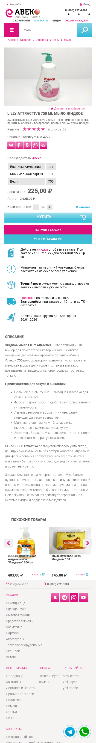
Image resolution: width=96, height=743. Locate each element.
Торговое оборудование (24, 645)
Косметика (14, 627)
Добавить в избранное (69, 108)
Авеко (12, 39)
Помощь (12, 706)
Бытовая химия (18, 615)
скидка (42, 249)
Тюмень (44, 682)
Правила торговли (20, 694)
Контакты (41, 20)
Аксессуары (15, 639)
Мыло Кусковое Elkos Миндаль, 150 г (66, 557)
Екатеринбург (48, 676)
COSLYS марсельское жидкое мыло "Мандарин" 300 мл (22, 559)
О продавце (14, 676)
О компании (21, 20)
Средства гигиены (47, 39)
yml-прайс (70, 688)
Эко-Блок (13, 651)
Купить (62, 218)
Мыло (68, 39)
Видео (56, 20)
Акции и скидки (76, 20)
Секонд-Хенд (15, 603)
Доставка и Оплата (20, 688)
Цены (10, 718)
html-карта (71, 676)
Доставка (27, 298)
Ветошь (11, 657)
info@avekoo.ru (19, 584)
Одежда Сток (16, 609)
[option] (48, 76)
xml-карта (70, 682)
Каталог (25, 39)
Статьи (11, 712)
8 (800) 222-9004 (76, 10)
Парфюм (12, 633)
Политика (13, 700)
